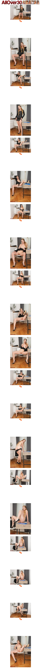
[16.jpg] (20, 519)
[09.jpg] (20, 287)
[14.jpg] (20, 453)
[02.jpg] (20, 54)
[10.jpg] (20, 320)
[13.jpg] (20, 419)
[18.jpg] (20, 586)
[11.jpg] (20, 353)
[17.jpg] (20, 552)
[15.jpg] (20, 486)
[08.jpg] (20, 253)
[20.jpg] (20, 652)
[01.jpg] (20, 21)
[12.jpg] (20, 386)
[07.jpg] (20, 220)
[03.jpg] (20, 87)
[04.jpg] (20, 120)
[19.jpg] (20, 619)
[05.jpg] (20, 154)
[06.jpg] (20, 187)
